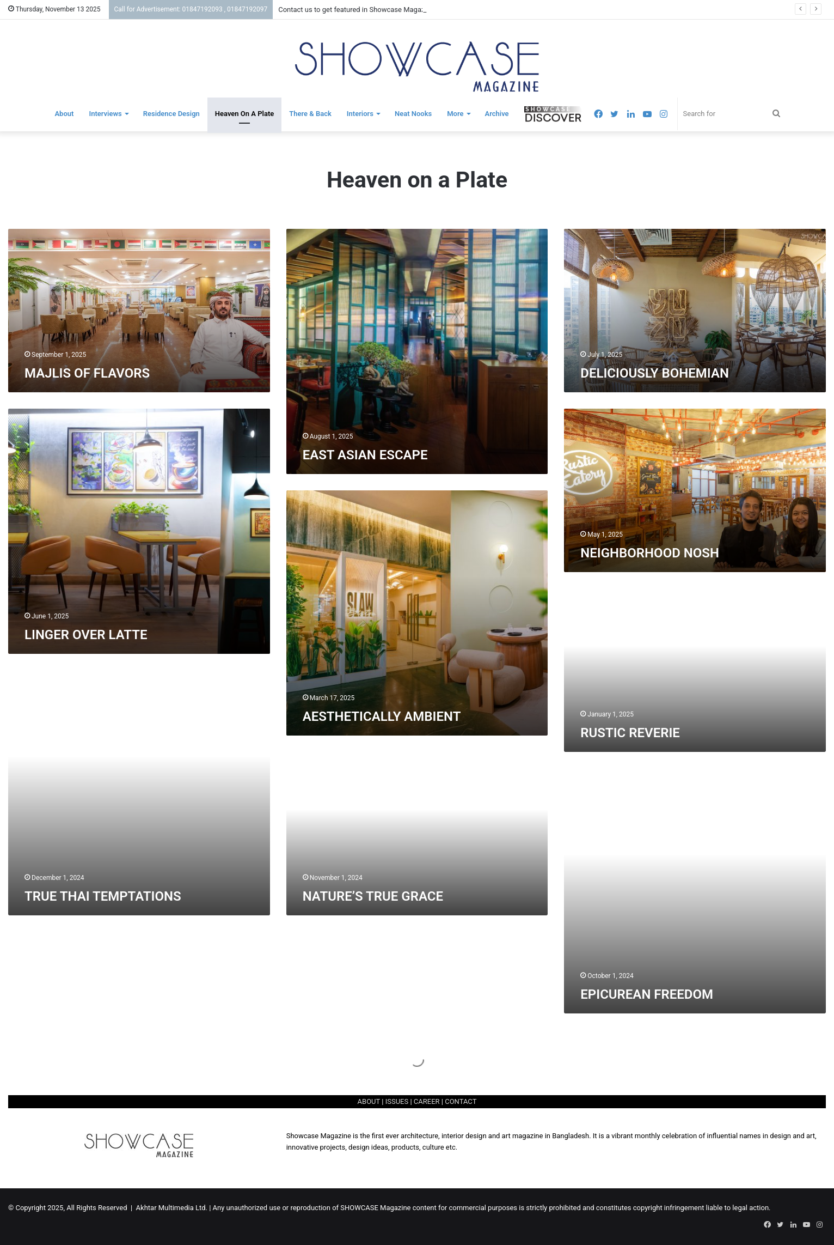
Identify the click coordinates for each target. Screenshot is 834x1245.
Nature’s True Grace (373, 896)
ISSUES (397, 1101)
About (63, 114)
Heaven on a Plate (244, 114)
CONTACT (460, 1101)
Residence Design (171, 114)
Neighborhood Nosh (649, 553)
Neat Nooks (413, 114)
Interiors (360, 114)
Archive (497, 114)
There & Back (310, 114)
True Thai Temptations (102, 896)
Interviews (105, 114)
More (455, 114)
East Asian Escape (365, 455)
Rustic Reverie (630, 732)
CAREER (427, 1101)
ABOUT (369, 1101)
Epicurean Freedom (646, 994)
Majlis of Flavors (87, 373)
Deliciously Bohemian (654, 373)
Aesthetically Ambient (382, 716)
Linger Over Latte (86, 634)
